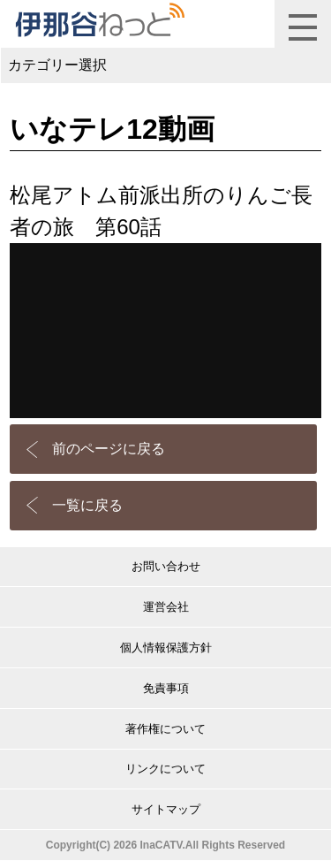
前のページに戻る (108, 448)
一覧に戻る (87, 505)
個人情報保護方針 (166, 647)
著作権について (165, 728)
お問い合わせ (166, 566)
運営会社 (166, 606)
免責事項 (166, 688)
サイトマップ (166, 809)
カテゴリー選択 (57, 64)
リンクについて (165, 768)
